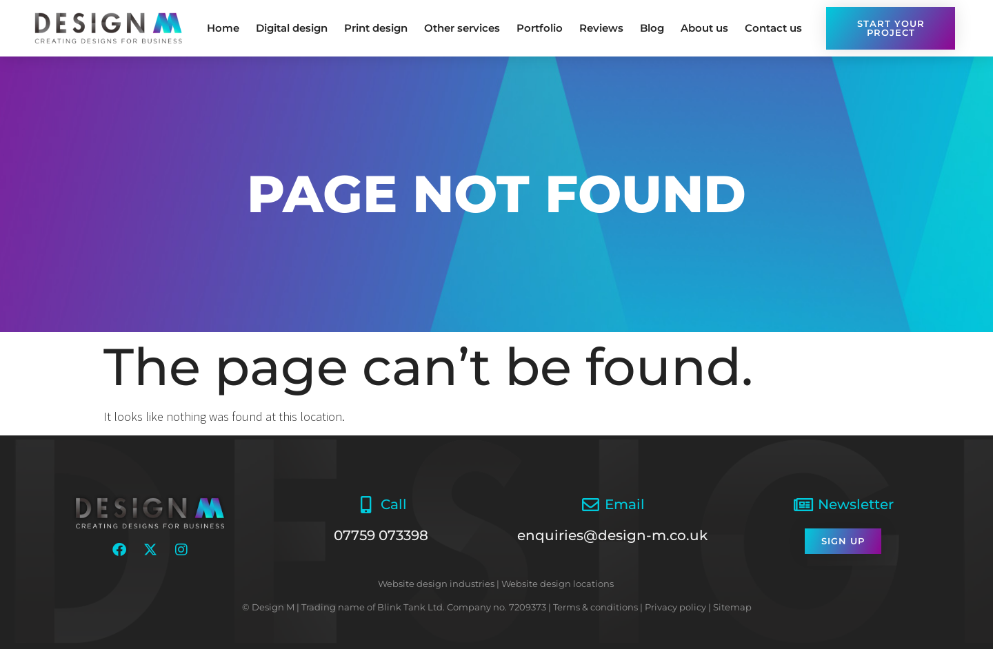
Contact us (773, 27)
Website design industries (436, 583)
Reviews (601, 27)
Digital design (292, 27)
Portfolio (539, 27)
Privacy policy (675, 606)
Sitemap (732, 606)
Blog (652, 27)
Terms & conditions (595, 606)
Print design (376, 27)
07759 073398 (381, 535)
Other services (462, 27)
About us (704, 27)
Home (223, 27)
